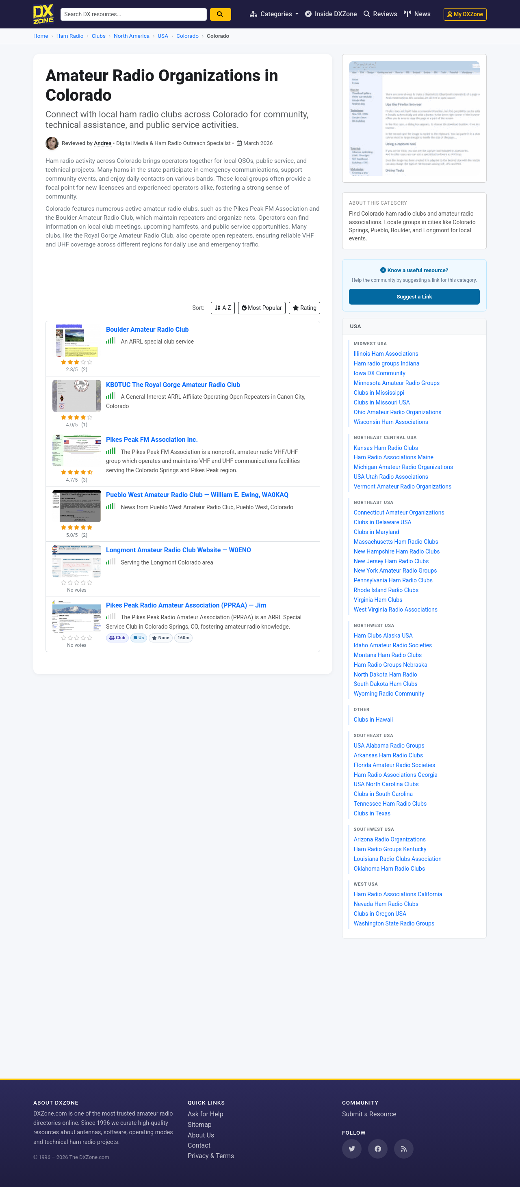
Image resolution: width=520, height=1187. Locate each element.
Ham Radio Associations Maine (393, 457)
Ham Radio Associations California (398, 894)
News (417, 14)
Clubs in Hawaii (373, 719)
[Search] (223, 14)
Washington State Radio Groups (394, 923)
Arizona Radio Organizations (390, 839)
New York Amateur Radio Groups (395, 570)
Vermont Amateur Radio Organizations (402, 486)
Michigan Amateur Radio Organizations (403, 467)
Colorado (187, 35)
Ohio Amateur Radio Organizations (398, 412)
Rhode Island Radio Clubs (386, 590)
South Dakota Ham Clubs (386, 684)
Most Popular (262, 308)
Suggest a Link (414, 297)
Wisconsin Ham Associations (391, 422)
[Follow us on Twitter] (352, 1149)
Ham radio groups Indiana (387, 363)
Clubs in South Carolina (383, 794)
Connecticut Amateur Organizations (399, 512)
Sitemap (200, 1125)
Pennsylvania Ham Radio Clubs (393, 580)
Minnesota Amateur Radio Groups (397, 383)
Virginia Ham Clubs (378, 600)
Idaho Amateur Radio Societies (393, 645)
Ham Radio (70, 35)
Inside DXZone (331, 14)
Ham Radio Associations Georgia (396, 775)
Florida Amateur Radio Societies (394, 765)
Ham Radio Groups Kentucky (390, 849)
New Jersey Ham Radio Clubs (391, 561)
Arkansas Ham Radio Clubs (388, 755)
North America (132, 35)
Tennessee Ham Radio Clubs (390, 803)
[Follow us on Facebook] (378, 1149)
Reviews (380, 14)
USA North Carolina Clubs (386, 784)
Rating (304, 308)
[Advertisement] (183, 275)
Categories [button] (272, 14)
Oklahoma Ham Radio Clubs (389, 868)
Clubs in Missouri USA (382, 402)
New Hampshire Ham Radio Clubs (397, 551)
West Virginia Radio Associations (396, 609)
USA (163, 35)
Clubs (99, 35)
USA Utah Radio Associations (391, 477)
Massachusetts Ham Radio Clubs (396, 541)
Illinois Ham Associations (386, 353)
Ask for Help (205, 1114)
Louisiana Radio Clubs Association (398, 859)
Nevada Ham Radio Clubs (386, 904)
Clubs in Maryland (376, 532)
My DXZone (465, 14)
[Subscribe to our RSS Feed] (404, 1149)
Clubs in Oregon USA (380, 913)
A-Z (222, 308)
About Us (201, 1135)
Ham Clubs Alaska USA (383, 635)
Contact (199, 1145)
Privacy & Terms (211, 1156)
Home (40, 35)
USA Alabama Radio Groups (389, 745)
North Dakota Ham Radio (385, 674)
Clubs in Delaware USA (383, 522)
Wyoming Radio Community (389, 693)
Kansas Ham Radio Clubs (386, 448)
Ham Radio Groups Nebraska (390, 665)
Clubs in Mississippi (379, 392)
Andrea (102, 143)
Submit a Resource (369, 1114)
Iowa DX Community (379, 373)
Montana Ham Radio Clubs (388, 655)
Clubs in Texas (372, 813)
